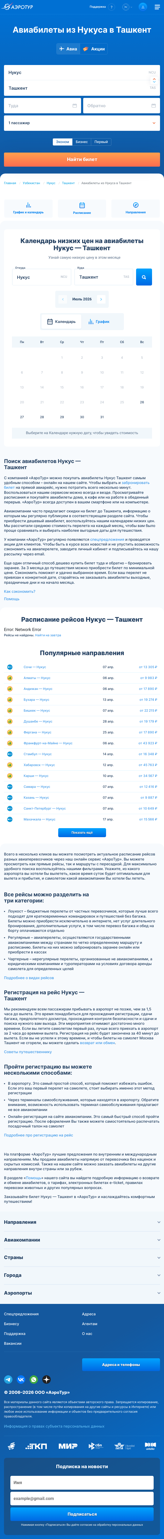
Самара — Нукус (37, 787)
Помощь (11, 599)
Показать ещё (82, 833)
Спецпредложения (21, 1314)
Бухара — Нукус (36, 700)
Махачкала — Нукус (40, 819)
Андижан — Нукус (38, 689)
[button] (102, 7)
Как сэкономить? (19, 591)
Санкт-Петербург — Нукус (45, 808)
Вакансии (13, 1343)
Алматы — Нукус (37, 678)
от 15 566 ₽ (148, 819)
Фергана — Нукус (37, 732)
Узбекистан (31, 183)
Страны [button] (82, 1257)
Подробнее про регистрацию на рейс (38, 1135)
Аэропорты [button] (82, 1293)
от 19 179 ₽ (148, 721)
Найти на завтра (48, 635)
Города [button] (82, 1275)
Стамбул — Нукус (38, 754)
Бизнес (82, 142)
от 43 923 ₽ (147, 743)
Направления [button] (82, 1222)
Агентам (90, 1324)
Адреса (89, 1314)
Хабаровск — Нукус (39, 765)
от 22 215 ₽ (148, 710)
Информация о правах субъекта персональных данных (54, 1426)
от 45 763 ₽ (148, 765)
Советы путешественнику (28, 1052)
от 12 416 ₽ (148, 787)
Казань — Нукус (36, 797)
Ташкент (68, 183)
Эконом (62, 142)
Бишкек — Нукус (37, 710)
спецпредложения (107, 539)
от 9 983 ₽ (148, 678)
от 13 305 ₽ (148, 667)
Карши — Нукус (36, 776)
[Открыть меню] (157, 7)
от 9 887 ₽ (149, 797)
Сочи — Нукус (35, 667)
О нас (87, 1334)
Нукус (51, 183)
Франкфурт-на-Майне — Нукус (48, 743)
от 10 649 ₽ (148, 808)
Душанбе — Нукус (38, 721)
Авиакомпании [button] (82, 1240)
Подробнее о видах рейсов (29, 978)
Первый (101, 142)
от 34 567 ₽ (148, 776)
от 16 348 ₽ (148, 754)
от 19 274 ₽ (148, 700)
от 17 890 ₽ (148, 689)
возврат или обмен (97, 1043)
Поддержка (15, 1334)
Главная (10, 183)
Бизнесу (11, 1324)
